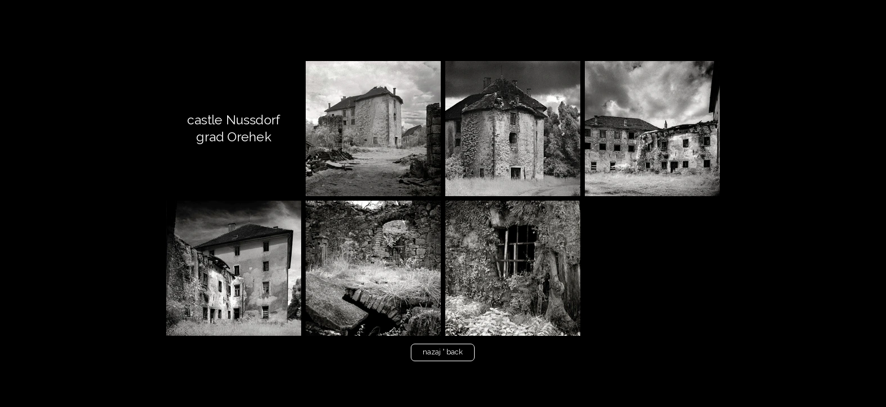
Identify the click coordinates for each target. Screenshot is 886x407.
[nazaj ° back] (443, 352)
